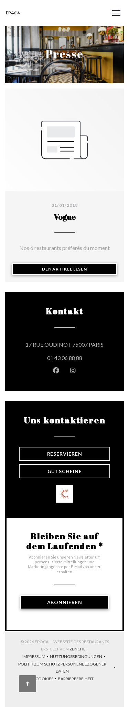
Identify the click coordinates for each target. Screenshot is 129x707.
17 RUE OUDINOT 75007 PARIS (67, 343)
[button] (116, 13)
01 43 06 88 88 (64, 358)
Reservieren (64, 454)
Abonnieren (64, 602)
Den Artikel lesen (79, 269)
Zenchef (78, 648)
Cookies (46, 679)
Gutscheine (64, 471)
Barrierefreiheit (76, 679)
